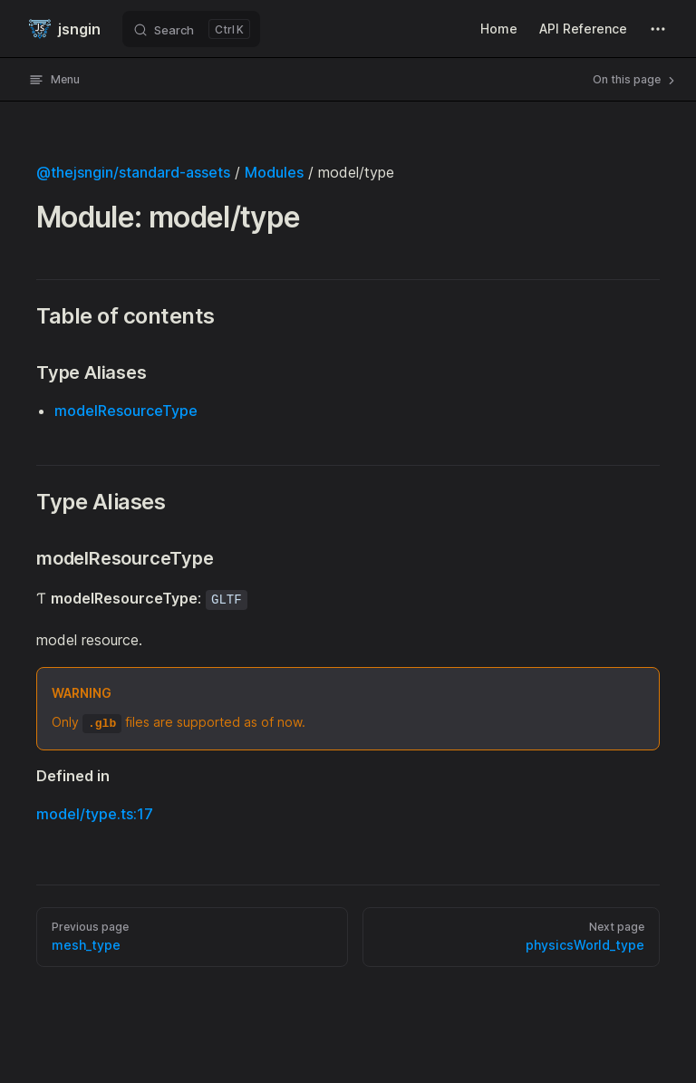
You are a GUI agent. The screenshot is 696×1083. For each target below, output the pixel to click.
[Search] (191, 29)
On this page (635, 80)
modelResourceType (126, 410)
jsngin (65, 29)
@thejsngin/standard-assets (133, 172)
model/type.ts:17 (94, 814)
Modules (274, 172)
